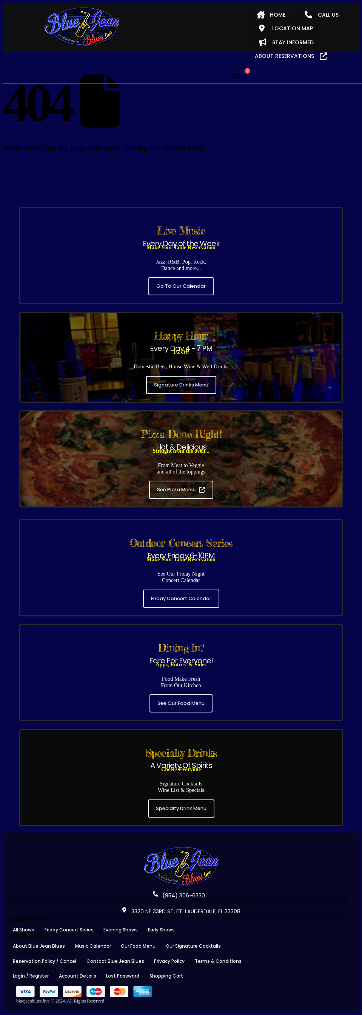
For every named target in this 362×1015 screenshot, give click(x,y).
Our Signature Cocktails (193, 946)
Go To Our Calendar (181, 286)
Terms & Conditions (218, 961)
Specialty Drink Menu (181, 808)
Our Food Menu (138, 946)
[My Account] (235, 74)
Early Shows (161, 930)
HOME (271, 15)
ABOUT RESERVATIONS (291, 56)
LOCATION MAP (286, 28)
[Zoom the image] (181, 849)
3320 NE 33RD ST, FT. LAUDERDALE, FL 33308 (181, 911)
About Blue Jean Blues (39, 946)
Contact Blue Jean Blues (115, 961)
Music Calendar (93, 946)
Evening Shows (120, 930)
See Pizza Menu (181, 489)
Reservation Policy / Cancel (44, 961)
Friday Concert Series (69, 930)
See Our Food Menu (181, 703)
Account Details (77, 976)
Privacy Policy (169, 961)
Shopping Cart (166, 976)
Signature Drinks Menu (181, 385)
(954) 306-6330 (179, 895)
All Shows (23, 930)
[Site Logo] (82, 27)
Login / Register (31, 976)
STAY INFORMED (286, 42)
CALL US (322, 15)
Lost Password (122, 976)
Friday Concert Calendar (181, 598)
